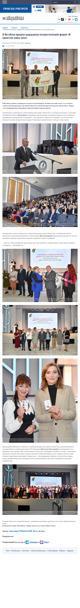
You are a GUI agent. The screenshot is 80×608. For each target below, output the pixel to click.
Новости (14, 27)
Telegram (32, 542)
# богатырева (52, 551)
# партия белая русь (38, 551)
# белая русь (16, 551)
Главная (5, 27)
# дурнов (70, 551)
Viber (44, 542)
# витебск (25, 551)
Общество (24, 27)
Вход (70, 16)
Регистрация (75, 16)
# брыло (62, 551)
